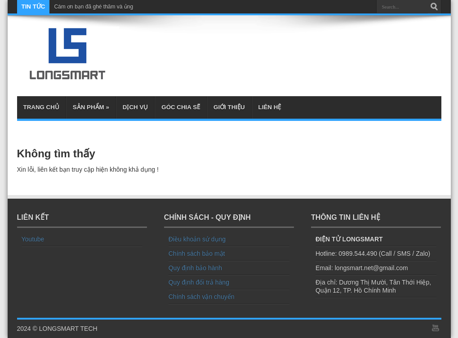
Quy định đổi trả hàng (199, 282)
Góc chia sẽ (180, 107)
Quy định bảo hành (195, 267)
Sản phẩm (91, 107)
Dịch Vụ (135, 107)
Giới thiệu (229, 107)
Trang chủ (41, 107)
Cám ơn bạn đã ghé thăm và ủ (90, 7)
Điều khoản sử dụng (197, 239)
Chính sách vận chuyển (202, 296)
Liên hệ (269, 107)
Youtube (33, 239)
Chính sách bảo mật (197, 253)
